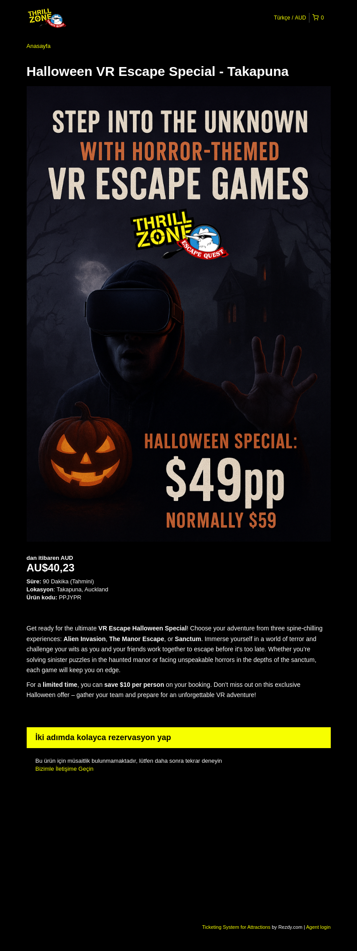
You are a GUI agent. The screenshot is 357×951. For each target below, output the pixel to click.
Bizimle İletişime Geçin (65, 768)
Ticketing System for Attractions (237, 927)
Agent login (318, 927)
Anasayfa (39, 46)
